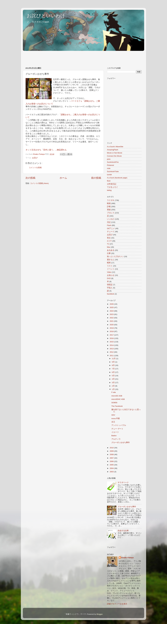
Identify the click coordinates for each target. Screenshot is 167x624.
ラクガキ (110, 200)
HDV (113, 415)
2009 (112, 451)
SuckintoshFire (113, 162)
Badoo (114, 436)
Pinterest (110, 165)
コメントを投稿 (35, 168)
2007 (112, 458)
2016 (112, 338)
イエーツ (115, 432)
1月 (113, 389)
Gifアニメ (111, 228)
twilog (109, 190)
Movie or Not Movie (114, 153)
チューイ (110, 232)
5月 (113, 376)
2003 (112, 472)
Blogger (100, 614)
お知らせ (110, 275)
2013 (112, 349)
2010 (112, 448)
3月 (113, 382)
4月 (113, 379)
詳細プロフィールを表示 (117, 604)
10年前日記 (111, 184)
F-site (113, 392)
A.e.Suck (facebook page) (117, 178)
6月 (113, 372)
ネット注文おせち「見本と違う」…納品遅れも (46, 150)
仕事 (109, 253)
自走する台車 (123, 531)
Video (109, 272)
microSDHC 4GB (118, 399)
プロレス (110, 213)
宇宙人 (109, 288)
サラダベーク (123, 482)
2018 (112, 331)
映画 (109, 203)
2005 (112, 465)
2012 (112, 352)
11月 (114, 359)
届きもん (110, 260)
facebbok (110, 294)
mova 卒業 (115, 418)
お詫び (35, 158)
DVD (109, 278)
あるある (110, 250)
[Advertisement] (70, 57)
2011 (112, 356)
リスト (109, 266)
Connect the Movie (114, 156)
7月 (113, 369)
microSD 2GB (116, 396)
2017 (112, 335)
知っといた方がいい (115, 256)
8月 (113, 365)
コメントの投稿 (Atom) (39, 183)
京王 (113, 422)
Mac (108, 247)
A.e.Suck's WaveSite (115, 147)
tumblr (109, 175)
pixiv (109, 159)
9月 (113, 362)
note (108, 168)
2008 (112, 454)
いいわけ (110, 219)
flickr (109, 181)
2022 (112, 318)
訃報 (109, 207)
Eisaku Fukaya (127, 558)
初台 (109, 238)
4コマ (109, 241)
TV (108, 244)
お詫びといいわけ (46, 15)
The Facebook (117, 406)
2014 (112, 345)
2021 (112, 321)
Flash (109, 225)
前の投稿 (96, 177)
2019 (112, 328)
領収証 (109, 285)
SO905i (114, 403)
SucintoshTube (113, 171)
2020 (112, 325)
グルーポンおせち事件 (120, 442)
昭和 (109, 263)
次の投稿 (30, 177)
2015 (112, 342)
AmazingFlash (112, 150)
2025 (112, 307)
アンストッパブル (118, 425)
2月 (113, 386)
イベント (110, 269)
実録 (109, 210)
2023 (112, 314)
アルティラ (116, 439)
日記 (109, 222)
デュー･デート (117, 429)
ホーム (63, 177)
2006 (112, 461)
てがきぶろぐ (112, 187)
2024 (112, 311)
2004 (112, 468)
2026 (112, 304)
